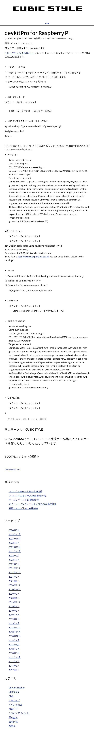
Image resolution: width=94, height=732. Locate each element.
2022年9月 (14, 555)
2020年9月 (14, 593)
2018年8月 (14, 644)
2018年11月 (15, 631)
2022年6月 (14, 564)
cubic (33, 419)
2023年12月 (15, 534)
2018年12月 (15, 627)
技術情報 (42, 419)
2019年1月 (14, 623)
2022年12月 (15, 547)
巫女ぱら (13, 717)
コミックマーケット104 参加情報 (25, 491)
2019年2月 (14, 619)
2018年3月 (14, 653)
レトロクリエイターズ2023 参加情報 (27, 495)
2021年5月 (14, 576)
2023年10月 (15, 538)
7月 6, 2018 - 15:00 (18, 419)
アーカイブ (14, 700)
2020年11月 (15, 585)
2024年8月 (14, 530)
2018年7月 (14, 648)
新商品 (12, 725)
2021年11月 (15, 572)
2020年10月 (15, 589)
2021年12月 (15, 568)
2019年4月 (14, 614)
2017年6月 (14, 669)
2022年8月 (14, 559)
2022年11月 (15, 551)
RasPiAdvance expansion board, (33, 256)
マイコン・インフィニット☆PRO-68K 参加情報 (33, 504)
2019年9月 (14, 606)
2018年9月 (14, 640)
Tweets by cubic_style (12, 469)
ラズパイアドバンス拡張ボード (19, 53)
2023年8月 (14, 542)
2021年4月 (14, 580)
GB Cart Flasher (17, 687)
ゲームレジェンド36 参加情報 (24, 499)
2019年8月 (14, 610)
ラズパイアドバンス (19, 713)
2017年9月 (14, 661)
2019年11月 (15, 602)
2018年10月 (15, 636)
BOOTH (10, 456)
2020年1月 (14, 597)
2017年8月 (14, 665)
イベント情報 (15, 704)
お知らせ (13, 708)
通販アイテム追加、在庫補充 (23, 508)
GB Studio (14, 691)
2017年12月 (15, 657)
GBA (11, 696)
